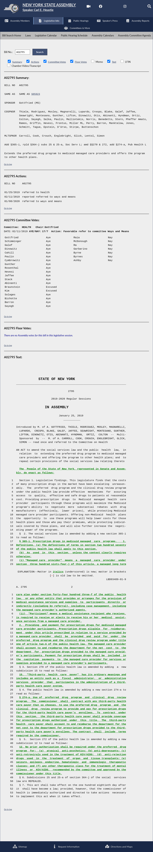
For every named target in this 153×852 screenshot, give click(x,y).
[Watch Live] (3, 25)
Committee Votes (58, 83)
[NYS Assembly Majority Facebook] (15, 25)
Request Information (66, 846)
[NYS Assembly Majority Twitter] (28, 25)
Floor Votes (83, 83)
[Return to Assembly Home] (46, 9)
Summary (17, 83)
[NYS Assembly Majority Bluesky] (53, 25)
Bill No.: (8, 71)
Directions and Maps (119, 846)
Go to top (8, 186)
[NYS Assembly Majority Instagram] (40, 25)
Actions (35, 83)
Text (117, 83)
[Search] (65, 25)
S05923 (35, 116)
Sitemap (19, 846)
